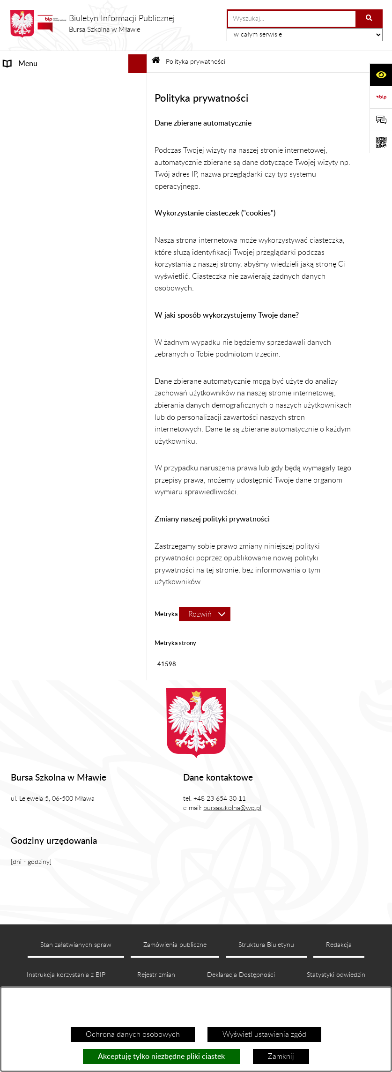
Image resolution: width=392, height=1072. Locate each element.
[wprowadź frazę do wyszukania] (292, 18)
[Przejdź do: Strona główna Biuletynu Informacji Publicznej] (155, 61)
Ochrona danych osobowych (133, 1034)
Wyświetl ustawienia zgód (264, 1034)
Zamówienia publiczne (175, 945)
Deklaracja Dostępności (241, 975)
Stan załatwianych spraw (75, 945)
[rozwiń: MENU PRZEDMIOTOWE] (139, 82)
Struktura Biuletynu (266, 945)
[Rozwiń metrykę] (204, 614)
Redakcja (339, 945)
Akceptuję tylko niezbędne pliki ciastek (161, 1056)
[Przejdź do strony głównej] (92, 23)
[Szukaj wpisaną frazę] (370, 18)
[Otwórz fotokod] (381, 142)
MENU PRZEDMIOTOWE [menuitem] (46, 82)
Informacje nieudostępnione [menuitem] (49, 101)
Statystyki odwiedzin (336, 975)
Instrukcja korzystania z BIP (66, 975)
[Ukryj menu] (137, 63)
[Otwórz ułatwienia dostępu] (381, 74)
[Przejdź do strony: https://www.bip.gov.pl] (381, 97)
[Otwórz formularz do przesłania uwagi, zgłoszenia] (381, 119)
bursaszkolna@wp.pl (232, 808)
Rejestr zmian (156, 975)
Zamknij (281, 1056)
